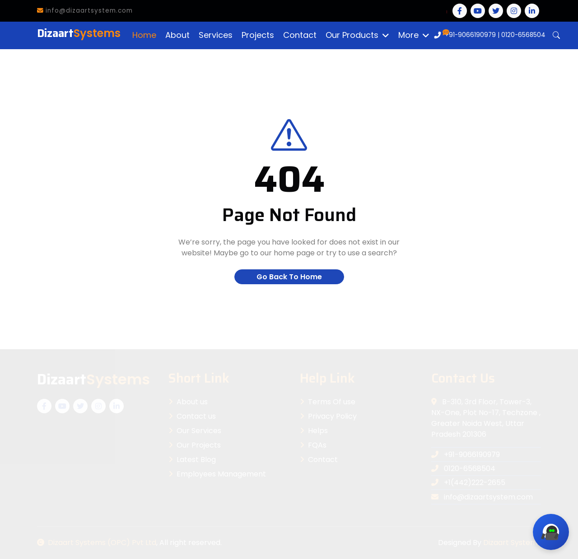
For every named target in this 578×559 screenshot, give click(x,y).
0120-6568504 (523, 35)
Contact (300, 35)
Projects (258, 35)
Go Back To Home (289, 277)
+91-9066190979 (470, 35)
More (408, 35)
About (177, 35)
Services (216, 35)
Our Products (352, 35)
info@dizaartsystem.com (85, 10)
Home (144, 35)
